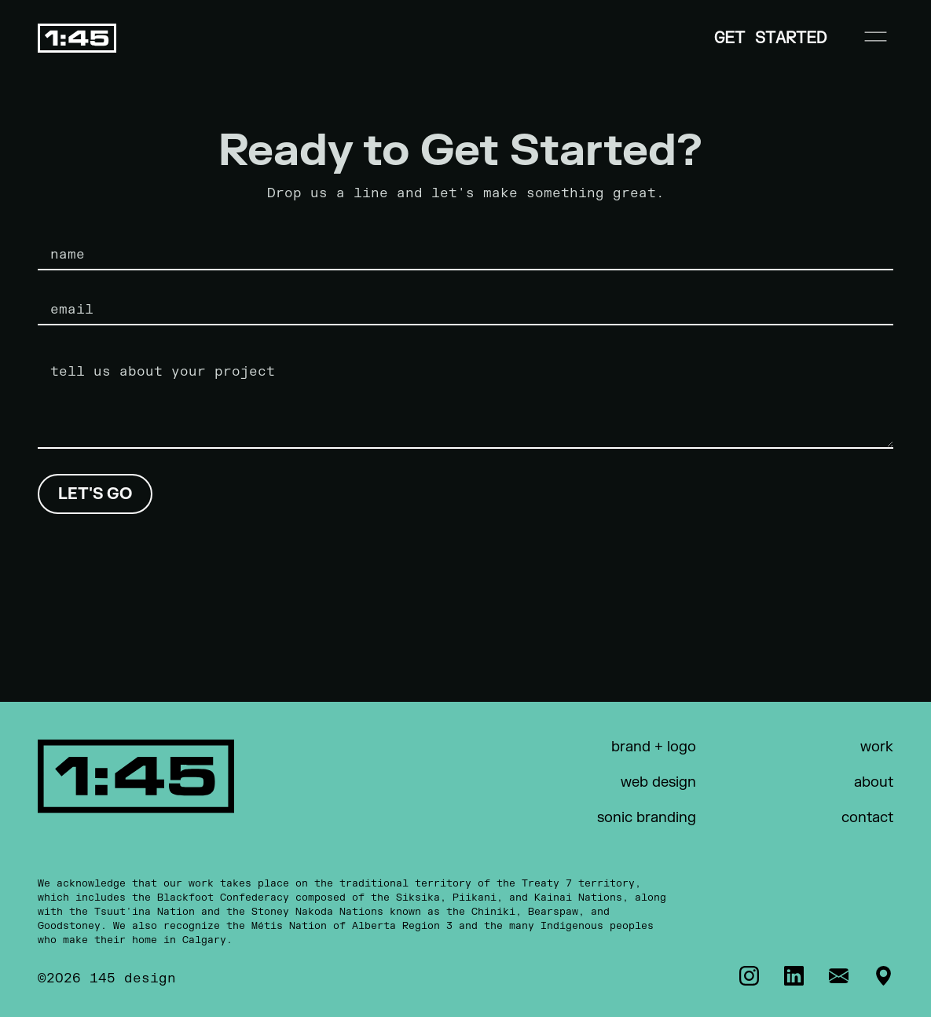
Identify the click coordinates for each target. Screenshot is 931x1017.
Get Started (770, 38)
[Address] (883, 976)
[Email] (839, 976)
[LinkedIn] (794, 976)
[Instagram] (749, 976)
